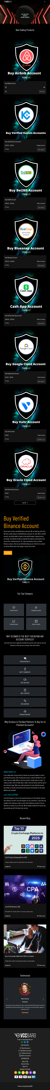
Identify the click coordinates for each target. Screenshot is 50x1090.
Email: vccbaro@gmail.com (25, 1039)
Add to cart (41, 439)
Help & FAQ (25, 1061)
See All (25, 503)
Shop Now (8, 553)
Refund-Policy (25, 1064)
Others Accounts (41, 203)
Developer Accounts (25, 1050)
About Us (25, 1066)
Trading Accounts (40, 145)
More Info (42, 91)
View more (41, 866)
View (7, 149)
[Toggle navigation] (44, 2)
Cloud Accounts (41, 377)
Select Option (41, 149)
